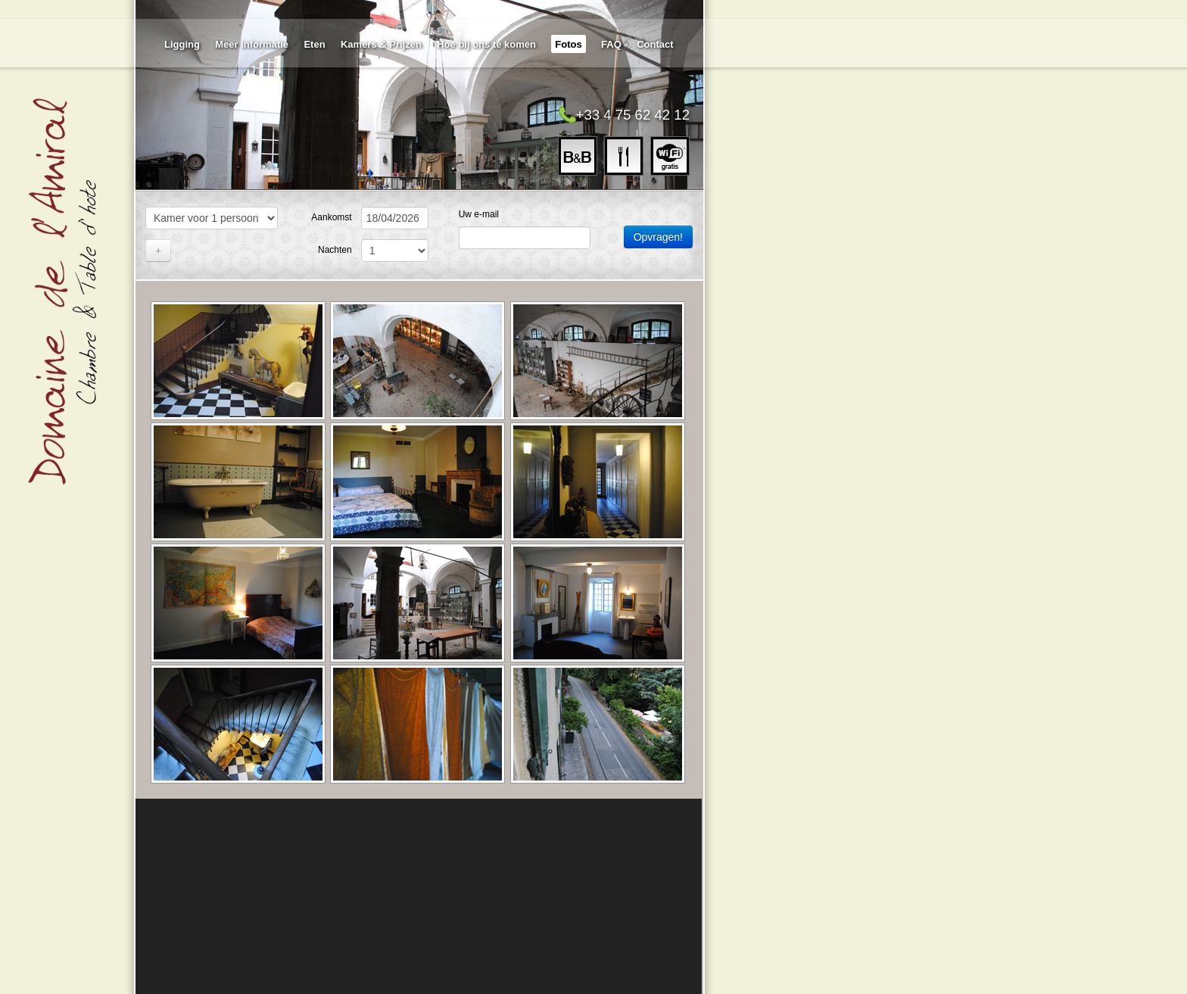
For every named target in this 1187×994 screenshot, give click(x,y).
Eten (314, 44)
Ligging (182, 44)
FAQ (611, 44)
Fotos (568, 44)
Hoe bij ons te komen (486, 44)
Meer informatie (251, 44)
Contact (655, 44)
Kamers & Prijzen (381, 44)
